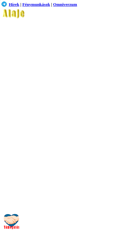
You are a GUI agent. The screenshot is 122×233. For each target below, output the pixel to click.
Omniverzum (65, 4)
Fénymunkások (36, 4)
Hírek (14, 4)
